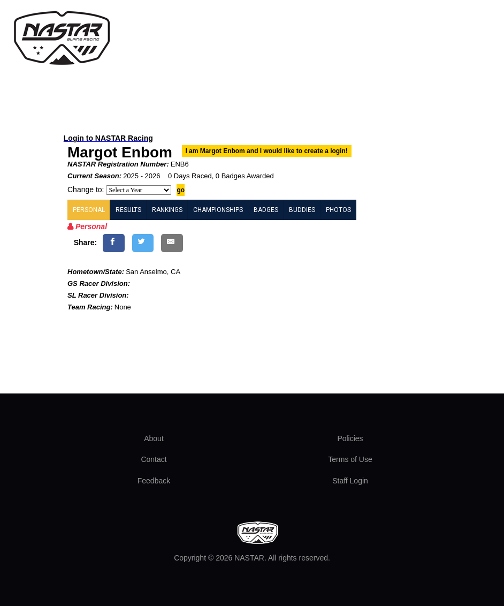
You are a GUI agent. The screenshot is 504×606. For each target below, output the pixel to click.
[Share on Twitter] (143, 243)
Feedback (154, 480)
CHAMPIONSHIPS (218, 210)
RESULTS (128, 210)
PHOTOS (338, 210)
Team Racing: (90, 307)
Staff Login (350, 480)
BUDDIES (302, 210)
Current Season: (94, 176)
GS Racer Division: (98, 283)
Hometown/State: (95, 272)
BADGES (266, 210)
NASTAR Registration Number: (118, 164)
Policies (350, 438)
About (154, 438)
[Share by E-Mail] (172, 243)
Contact (153, 459)
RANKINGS (167, 210)
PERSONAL (89, 210)
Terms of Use (350, 459)
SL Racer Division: (98, 295)
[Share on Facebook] (114, 243)
